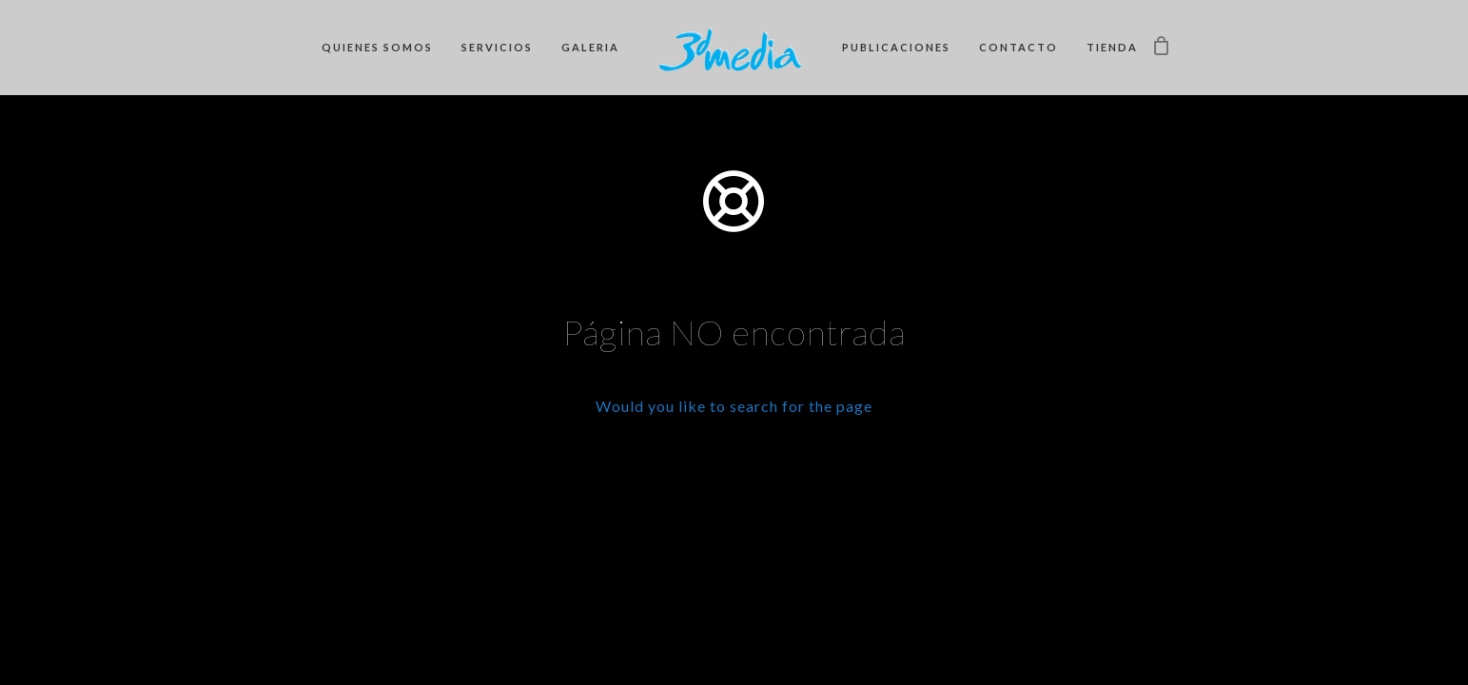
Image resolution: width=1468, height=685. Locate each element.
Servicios (497, 47)
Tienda (1112, 47)
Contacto (1018, 47)
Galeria (590, 47)
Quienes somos (377, 47)
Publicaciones (896, 47)
